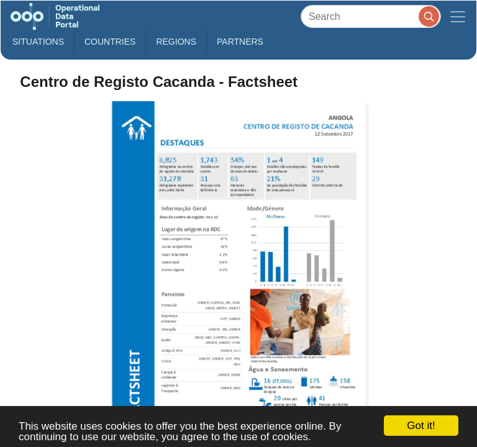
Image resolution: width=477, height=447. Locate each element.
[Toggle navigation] (458, 16)
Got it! (421, 425)
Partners (240, 42)
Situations (38, 42)
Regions (176, 42)
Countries (109, 42)
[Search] (371, 16)
